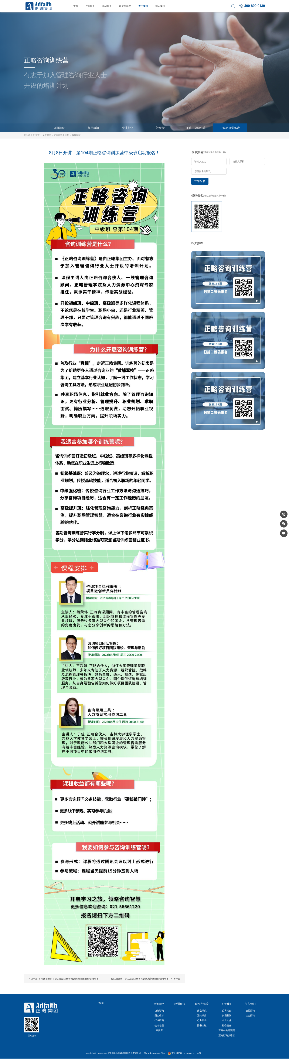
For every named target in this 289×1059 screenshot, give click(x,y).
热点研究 (202, 1010)
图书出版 (202, 1025)
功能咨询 (159, 1010)
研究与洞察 (125, 6)
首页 (75, 6)
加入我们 (160, 6)
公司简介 (59, 127)
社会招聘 (250, 1015)
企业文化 (127, 127)
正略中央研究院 (195, 127)
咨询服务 (90, 6)
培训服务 (107, 6)
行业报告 (202, 1020)
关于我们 (143, 6)
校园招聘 (250, 1010)
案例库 (159, 1030)
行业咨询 (159, 1020)
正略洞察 (202, 1015)
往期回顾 (76, 135)
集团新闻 (93, 127)
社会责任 (161, 127)
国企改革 (159, 1015)
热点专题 (159, 1025)
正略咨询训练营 (230, 127)
